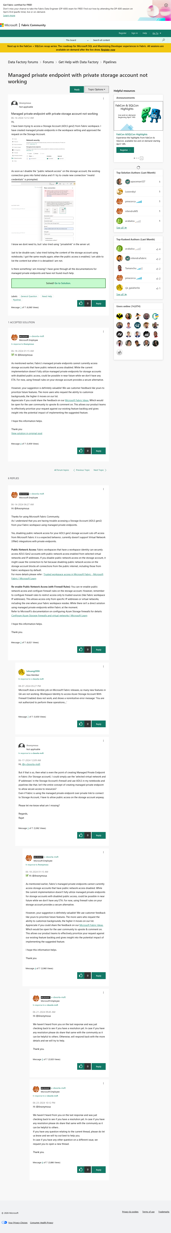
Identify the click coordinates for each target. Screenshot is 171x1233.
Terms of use (148, 1211)
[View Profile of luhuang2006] (33, 671)
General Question (29, 296)
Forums (52, 25)
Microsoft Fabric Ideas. (77, 400)
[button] (77, 89)
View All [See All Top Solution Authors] (121, 228)
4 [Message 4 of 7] (20, 443)
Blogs (108, 25)
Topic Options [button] (95, 89)
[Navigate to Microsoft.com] (8, 25)
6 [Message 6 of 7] (42, 1162)
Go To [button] (155, 33)
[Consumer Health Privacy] (41, 1222)
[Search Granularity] (77, 40)
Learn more (9, 15)
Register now (108, 49)
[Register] (125, 150)
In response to (22, 344)
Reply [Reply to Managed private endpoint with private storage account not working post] (98, 303)
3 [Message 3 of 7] (28, 828)
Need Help (47, 296)
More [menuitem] (119, 25)
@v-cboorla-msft (31, 764)
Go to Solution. (63, 283)
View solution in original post (26, 433)
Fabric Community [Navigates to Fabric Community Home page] (33, 25)
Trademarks (163, 1211)
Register (122, 33)
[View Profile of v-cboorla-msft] (36, 336)
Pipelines (109, 62)
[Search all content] (129, 40)
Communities (94, 25)
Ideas (80, 25)
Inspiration (67, 25)
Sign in (134, 33)
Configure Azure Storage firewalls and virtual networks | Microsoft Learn (49, 615)
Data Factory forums (23, 62)
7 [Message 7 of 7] (28, 716)
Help (145, 33)
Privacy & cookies (130, 1211)
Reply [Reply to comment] (98, 450)
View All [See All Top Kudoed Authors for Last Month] (121, 294)
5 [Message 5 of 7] (42, 1059)
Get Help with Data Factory (78, 62)
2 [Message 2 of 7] (20, 642)
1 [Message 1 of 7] (20, 307)
